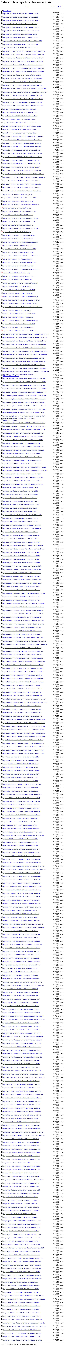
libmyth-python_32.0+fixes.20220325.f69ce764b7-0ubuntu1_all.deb (22, 1234)
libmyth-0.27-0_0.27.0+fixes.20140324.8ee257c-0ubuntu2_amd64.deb (22, 1340)
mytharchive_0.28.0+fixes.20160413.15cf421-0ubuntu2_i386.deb (21, 1125)
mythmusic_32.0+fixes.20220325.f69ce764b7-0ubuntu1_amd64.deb (22, 903)
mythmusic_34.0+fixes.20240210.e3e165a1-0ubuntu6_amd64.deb (21, 900)
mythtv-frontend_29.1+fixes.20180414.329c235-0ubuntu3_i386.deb (21, 453)
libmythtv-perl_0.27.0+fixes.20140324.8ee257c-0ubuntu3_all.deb (21, 1183)
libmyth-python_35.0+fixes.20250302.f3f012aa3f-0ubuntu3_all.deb (21, 1227)
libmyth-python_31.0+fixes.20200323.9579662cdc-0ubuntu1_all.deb (22, 1238)
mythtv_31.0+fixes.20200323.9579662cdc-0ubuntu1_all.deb (19, 262)
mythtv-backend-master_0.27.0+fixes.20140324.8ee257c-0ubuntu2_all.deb (23, 753)
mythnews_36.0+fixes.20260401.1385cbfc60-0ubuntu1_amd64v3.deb (22, 794)
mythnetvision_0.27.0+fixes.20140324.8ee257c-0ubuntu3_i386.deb (21, 873)
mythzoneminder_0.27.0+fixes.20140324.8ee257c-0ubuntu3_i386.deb (22, 95)
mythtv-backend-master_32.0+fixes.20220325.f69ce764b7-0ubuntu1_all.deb (24, 733)
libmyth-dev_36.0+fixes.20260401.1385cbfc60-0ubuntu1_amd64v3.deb (22, 1258)
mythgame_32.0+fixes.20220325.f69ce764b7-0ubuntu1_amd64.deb (21, 961)
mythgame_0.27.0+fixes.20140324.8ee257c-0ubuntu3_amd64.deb (21, 992)
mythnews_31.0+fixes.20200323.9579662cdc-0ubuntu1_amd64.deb (21, 815)
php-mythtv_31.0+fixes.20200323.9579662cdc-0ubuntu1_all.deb (21, 30)
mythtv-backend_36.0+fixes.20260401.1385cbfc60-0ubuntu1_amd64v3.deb (24, 661)
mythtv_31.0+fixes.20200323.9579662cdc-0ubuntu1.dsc (18, 266)
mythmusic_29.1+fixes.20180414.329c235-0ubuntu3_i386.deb (20, 910)
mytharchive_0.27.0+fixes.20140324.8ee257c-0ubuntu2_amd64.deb (21, 1149)
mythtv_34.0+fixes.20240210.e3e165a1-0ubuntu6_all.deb (19, 235)
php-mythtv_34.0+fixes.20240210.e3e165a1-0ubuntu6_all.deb (20, 24)
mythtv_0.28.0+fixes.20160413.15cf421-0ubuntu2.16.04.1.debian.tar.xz (22, 307)
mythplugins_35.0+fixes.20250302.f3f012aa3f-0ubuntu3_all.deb (20, 764)
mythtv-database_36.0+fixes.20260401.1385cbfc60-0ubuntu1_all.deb (22, 566)
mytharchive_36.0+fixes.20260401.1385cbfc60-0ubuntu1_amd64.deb (22, 1098)
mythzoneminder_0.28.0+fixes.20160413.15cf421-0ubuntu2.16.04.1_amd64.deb (25, 92)
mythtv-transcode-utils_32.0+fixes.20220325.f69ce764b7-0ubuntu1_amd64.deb (25, 351)
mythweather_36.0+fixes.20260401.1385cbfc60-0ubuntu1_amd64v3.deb (23, 136)
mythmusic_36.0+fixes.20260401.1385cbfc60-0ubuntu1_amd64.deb (22, 890)
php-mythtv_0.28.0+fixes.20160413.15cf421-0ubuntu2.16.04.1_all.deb (22, 41)
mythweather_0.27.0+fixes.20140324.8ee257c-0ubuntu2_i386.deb (21, 187)
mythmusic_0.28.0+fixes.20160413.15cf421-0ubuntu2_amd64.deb (21, 920)
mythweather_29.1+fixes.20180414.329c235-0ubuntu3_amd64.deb (21, 163)
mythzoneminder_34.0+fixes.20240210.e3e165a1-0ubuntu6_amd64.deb (22, 65)
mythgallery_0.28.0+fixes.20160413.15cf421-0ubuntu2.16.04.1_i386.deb (23, 1016)
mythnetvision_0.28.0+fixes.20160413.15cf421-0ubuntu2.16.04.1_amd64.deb (24, 869)
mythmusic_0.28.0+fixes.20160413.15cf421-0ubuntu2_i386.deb (20, 917)
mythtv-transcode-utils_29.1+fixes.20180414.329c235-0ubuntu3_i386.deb (23, 358)
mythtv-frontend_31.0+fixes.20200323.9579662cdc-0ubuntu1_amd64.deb (23, 450)
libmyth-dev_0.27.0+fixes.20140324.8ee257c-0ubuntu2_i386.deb (21, 1309)
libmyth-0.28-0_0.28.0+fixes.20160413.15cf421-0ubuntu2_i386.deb (21, 1316)
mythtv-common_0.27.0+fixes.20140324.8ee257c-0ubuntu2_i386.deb (22, 654)
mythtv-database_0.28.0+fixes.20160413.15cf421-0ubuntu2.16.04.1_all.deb (24, 593)
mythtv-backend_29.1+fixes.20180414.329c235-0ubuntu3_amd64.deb (22, 689)
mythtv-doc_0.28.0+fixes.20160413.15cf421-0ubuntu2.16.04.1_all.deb (22, 515)
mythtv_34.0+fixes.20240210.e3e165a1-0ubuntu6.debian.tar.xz (20, 242)
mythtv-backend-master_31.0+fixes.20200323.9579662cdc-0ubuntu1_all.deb (24, 736)
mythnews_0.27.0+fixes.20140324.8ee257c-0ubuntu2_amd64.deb (21, 849)
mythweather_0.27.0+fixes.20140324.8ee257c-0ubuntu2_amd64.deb (22, 191)
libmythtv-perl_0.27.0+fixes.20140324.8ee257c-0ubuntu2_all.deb (21, 1186)
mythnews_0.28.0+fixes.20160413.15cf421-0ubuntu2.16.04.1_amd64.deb (23, 835)
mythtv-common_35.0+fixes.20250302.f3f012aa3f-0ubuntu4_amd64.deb (23, 610)
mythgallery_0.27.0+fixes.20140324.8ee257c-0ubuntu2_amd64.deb (21, 1033)
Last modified (55, 7)
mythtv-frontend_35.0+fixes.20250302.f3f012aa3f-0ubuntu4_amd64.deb (23, 436)
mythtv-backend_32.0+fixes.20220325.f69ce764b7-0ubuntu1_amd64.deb (23, 678)
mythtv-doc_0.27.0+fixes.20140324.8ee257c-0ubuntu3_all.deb (20, 518)
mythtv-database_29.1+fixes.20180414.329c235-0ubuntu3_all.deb (21, 586)
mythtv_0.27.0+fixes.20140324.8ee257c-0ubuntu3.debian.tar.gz (20, 320)
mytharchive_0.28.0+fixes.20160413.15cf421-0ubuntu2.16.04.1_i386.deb (23, 1132)
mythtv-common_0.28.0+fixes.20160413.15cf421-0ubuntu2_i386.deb (22, 634)
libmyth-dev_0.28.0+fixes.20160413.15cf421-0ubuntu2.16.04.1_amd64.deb (24, 1299)
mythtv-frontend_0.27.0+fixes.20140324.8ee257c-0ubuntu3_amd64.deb (23, 477)
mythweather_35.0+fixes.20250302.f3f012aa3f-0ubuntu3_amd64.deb (22, 146)
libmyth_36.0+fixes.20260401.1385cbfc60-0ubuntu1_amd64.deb (21, 1193)
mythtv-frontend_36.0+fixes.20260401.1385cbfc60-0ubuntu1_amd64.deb (23, 433)
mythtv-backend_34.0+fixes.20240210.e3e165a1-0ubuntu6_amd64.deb (22, 675)
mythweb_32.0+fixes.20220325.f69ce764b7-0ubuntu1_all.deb (20, 112)
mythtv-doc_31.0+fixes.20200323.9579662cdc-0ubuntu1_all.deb (21, 504)
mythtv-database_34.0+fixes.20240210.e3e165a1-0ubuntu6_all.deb (21, 576)
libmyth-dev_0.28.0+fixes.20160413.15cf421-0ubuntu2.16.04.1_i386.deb (23, 1295)
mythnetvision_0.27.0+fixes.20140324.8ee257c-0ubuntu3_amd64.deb (22, 876)
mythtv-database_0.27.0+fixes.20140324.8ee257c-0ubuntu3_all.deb (21, 596)
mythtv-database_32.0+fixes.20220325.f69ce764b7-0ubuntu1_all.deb (22, 579)
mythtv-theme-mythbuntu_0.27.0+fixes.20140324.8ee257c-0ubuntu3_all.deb (24, 423)
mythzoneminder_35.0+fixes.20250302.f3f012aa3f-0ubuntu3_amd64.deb (23, 61)
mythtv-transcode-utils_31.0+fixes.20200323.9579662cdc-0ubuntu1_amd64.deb (25, 354)
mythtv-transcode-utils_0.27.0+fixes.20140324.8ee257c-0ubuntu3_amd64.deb (24, 382)
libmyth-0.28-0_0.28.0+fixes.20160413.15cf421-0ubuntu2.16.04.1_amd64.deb (24, 1326)
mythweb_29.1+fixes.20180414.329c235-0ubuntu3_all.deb (19, 119)
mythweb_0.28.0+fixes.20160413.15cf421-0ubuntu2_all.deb (19, 123)
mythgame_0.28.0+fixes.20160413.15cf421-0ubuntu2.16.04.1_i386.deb (22, 982)
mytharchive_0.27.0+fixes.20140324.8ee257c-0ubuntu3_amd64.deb (21, 1142)
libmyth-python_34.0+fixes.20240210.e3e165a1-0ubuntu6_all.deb (21, 1231)
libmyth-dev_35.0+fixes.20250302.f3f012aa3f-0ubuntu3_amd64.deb (22, 1268)
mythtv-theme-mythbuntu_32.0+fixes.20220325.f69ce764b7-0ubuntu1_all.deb (24, 406)
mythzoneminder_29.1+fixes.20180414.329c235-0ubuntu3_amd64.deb (22, 78)
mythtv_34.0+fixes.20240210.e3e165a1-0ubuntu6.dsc (18, 238)
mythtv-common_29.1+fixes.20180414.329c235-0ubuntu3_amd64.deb (22, 631)
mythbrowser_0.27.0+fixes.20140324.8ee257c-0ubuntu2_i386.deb (21, 1087)
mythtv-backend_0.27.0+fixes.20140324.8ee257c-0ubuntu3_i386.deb (22, 706)
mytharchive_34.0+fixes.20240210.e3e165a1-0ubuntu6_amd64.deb (21, 1108)
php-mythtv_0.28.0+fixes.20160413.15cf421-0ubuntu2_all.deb (20, 37)
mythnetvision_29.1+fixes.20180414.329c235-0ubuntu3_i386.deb (21, 852)
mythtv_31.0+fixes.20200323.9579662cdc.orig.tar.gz (17, 259)
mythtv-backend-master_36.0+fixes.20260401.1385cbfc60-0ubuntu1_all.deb (24, 719)
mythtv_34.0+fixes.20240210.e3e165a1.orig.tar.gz (17, 232)
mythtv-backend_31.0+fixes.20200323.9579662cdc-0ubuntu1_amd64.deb (23, 682)
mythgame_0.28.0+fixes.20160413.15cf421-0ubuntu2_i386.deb (20, 975)
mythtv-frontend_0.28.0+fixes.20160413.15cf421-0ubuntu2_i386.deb (22, 460)
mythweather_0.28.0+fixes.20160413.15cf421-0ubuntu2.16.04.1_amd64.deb (24, 177)
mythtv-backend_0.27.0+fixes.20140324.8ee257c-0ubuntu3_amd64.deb (22, 709)
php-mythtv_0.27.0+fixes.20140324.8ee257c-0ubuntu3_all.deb (20, 44)
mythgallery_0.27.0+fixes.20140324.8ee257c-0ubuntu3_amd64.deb (21, 1026)
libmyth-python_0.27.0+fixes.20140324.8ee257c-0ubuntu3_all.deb (21, 1251)
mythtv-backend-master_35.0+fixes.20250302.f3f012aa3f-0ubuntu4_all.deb (24, 723)
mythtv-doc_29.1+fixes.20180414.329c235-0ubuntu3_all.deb (20, 508)
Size (61, 7)
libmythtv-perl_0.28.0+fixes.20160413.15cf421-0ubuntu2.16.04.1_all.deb (23, 1180)
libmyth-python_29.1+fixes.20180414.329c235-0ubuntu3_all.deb (21, 1241)
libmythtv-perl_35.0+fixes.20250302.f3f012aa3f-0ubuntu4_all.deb (21, 1156)
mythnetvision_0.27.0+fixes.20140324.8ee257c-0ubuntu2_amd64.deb (22, 883)
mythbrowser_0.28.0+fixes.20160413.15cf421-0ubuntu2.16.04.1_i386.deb (23, 1074)
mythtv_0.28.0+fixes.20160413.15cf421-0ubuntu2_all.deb (19, 290)
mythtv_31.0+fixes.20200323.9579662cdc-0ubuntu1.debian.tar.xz (21, 269)
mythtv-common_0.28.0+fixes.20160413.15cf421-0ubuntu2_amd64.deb (23, 637)
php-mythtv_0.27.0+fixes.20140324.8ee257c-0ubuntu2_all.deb (20, 48)
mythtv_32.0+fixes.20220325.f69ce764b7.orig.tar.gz (17, 245)
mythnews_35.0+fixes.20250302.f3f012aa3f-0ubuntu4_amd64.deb (21, 801)
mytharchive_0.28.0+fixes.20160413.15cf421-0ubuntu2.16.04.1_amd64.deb (24, 1135)
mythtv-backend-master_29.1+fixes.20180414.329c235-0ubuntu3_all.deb (23, 740)
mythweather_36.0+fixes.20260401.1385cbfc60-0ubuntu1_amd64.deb (22, 140)
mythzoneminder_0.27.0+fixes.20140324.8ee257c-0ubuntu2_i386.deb (22, 102)
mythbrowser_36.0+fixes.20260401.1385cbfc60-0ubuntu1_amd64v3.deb (23, 1036)
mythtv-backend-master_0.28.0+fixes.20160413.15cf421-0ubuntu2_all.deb (23, 743)
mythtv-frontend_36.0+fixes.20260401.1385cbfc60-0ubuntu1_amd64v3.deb (24, 429)
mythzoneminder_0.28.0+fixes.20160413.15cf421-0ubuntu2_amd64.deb (23, 85)
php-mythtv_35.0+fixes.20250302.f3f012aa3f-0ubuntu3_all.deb (20, 20)
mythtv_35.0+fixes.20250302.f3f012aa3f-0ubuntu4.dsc (18, 215)
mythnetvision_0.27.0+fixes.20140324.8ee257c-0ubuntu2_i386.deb (21, 879)
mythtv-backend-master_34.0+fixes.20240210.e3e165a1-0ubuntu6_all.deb (23, 729)
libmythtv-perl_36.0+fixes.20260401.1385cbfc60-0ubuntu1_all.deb (21, 1152)
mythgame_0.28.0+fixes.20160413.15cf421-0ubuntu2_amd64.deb (21, 978)
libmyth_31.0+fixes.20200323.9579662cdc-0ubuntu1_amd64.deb (21, 1210)
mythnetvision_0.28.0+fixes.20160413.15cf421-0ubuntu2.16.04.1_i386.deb (23, 866)
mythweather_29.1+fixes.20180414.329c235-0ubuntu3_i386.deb (21, 160)
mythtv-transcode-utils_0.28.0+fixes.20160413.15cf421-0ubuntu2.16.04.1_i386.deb (26, 371)
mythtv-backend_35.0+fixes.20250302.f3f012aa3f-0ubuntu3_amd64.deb (23, 671)
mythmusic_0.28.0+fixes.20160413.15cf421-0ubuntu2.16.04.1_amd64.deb (23, 927)
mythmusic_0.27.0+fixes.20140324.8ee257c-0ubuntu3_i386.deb (20, 931)
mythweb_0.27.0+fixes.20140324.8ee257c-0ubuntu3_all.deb (19, 129)
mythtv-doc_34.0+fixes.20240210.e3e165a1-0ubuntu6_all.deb (20, 498)
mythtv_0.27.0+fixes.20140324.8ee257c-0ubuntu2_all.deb (19, 324)
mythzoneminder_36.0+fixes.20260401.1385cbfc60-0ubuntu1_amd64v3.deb (24, 51)
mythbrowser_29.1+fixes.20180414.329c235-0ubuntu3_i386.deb (21, 1060)
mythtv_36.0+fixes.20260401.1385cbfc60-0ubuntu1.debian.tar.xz (21, 204)
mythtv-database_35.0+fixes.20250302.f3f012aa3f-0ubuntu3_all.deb (22, 573)
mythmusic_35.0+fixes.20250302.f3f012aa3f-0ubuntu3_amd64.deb (21, 897)
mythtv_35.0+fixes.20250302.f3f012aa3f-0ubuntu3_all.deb (19, 221)
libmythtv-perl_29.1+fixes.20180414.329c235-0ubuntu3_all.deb (20, 1173)
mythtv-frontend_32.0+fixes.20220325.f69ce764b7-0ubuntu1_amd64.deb (23, 446)
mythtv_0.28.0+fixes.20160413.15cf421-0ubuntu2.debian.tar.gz (20, 296)
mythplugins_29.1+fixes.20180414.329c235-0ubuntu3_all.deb (20, 777)
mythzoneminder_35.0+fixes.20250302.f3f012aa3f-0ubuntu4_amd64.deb (23, 58)
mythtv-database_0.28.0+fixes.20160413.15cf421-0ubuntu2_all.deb (21, 590)
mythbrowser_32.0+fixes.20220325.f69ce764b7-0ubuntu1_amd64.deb (22, 1053)
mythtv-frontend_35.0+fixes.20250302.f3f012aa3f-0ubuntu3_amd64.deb (23, 440)
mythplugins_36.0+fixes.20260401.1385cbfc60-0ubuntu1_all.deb (21, 757)
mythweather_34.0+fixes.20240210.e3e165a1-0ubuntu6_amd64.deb (21, 150)
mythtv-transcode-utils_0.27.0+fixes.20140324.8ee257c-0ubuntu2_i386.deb (24, 385)
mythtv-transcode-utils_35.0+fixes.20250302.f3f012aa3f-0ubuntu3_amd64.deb (24, 344)
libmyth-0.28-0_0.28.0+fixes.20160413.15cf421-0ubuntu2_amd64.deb (22, 1319)
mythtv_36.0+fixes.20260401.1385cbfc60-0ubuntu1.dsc (18, 201)
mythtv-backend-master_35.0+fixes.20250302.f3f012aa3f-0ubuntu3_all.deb (24, 726)
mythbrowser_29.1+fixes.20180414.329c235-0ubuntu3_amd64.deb (21, 1064)
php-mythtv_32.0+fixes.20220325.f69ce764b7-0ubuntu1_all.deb (20, 27)
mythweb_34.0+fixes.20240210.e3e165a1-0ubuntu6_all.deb (19, 109)
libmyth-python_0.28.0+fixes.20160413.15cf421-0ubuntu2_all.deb (21, 1244)
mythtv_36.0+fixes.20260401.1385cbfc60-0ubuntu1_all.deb (19, 198)
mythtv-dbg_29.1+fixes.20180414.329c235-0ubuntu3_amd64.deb (21, 535)
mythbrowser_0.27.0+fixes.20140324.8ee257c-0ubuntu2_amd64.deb (22, 1091)
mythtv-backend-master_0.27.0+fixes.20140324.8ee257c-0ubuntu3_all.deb (23, 750)
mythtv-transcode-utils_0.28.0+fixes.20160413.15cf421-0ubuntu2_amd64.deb (24, 368)
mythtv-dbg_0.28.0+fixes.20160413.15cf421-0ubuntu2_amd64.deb (21, 542)
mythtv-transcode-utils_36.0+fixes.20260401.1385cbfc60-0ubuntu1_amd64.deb (25, 337)
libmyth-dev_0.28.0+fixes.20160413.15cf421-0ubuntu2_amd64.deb (21, 1292)
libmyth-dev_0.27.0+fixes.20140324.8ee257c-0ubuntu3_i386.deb (21, 1302)
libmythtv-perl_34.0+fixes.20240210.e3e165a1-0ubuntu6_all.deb (21, 1162)
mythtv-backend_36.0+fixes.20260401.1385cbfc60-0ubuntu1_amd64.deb (23, 665)
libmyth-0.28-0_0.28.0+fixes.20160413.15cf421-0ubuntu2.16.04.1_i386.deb (24, 1323)
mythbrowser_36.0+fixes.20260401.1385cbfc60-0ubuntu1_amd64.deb (22, 1040)
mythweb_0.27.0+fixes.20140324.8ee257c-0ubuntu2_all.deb (19, 133)
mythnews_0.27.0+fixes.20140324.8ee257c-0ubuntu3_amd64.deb (21, 842)
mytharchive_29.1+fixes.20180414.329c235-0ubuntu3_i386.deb (20, 1118)
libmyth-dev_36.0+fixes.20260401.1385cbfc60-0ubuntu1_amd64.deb (22, 1261)
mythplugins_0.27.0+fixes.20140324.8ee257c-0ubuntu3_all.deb (20, 787)
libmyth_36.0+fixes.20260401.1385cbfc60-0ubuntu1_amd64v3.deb (21, 1190)
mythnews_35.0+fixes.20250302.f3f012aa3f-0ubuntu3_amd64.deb (21, 804)
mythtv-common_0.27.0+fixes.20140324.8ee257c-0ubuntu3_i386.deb (22, 648)
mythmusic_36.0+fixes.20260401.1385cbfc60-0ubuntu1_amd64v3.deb (22, 886)
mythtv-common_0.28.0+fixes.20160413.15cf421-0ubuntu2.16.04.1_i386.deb (24, 641)
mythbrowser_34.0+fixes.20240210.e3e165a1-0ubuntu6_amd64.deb (21, 1050)
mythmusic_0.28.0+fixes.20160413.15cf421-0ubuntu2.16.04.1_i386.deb (23, 924)
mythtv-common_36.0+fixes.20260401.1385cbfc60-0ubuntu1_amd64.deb (23, 607)
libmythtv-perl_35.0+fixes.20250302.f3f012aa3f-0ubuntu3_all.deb (21, 1159)
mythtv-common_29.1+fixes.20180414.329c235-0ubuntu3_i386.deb (22, 627)
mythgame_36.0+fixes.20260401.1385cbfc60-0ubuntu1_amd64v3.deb (22, 944)
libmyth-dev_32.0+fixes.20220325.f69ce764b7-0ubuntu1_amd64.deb (22, 1275)
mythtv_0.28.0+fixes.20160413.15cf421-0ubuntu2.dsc (18, 293)
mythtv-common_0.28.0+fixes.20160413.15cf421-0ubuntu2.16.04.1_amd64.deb (25, 644)
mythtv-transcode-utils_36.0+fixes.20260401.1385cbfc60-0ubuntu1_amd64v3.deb (25, 334)
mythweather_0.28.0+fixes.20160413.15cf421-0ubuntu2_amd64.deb (22, 170)
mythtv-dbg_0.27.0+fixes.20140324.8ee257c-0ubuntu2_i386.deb (21, 559)
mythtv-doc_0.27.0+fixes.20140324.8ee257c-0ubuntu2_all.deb (20, 521)
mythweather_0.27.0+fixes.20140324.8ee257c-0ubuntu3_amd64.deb (22, 184)
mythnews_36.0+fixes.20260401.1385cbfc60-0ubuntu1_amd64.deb (21, 798)
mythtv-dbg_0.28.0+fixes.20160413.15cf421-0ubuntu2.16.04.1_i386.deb (23, 545)
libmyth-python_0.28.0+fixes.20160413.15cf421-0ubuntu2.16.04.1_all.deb (23, 1248)
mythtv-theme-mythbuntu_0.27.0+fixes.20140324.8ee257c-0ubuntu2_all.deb (24, 426)
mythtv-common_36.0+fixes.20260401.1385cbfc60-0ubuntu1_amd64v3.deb (24, 603)
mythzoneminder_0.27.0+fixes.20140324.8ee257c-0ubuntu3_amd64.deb (23, 99)
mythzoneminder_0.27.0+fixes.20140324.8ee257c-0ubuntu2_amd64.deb (23, 105)
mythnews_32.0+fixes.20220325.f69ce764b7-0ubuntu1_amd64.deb (21, 811)
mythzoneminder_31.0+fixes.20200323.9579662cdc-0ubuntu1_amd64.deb (23, 71)
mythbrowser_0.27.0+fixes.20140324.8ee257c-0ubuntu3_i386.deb (21, 1081)
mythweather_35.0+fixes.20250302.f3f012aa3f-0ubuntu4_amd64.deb (22, 143)
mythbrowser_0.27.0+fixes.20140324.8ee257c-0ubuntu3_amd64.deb (22, 1084)
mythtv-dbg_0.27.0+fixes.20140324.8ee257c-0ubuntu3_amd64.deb (21, 556)
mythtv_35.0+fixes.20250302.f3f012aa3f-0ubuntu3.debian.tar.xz (20, 228)
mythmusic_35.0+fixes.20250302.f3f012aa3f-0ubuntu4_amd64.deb (21, 893)
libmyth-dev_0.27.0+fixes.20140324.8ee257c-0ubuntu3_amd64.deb (21, 1306)
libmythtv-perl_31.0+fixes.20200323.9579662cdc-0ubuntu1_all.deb (21, 1169)
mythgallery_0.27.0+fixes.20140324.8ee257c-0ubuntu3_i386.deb (21, 1023)
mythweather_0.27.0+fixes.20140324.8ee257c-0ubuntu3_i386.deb (21, 180)
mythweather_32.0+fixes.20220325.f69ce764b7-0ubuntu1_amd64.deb (22, 153)
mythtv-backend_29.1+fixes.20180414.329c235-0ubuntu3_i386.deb (21, 685)
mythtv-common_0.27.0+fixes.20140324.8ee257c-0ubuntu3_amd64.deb (23, 651)
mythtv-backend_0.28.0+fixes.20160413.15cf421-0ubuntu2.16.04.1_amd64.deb (25, 702)
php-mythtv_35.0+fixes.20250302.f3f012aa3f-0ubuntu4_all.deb (20, 17)
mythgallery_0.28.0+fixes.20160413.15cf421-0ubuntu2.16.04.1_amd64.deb (24, 1019)
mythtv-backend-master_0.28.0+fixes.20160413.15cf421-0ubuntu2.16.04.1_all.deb (26, 747)
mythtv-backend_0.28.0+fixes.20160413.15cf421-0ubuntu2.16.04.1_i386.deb (24, 699)
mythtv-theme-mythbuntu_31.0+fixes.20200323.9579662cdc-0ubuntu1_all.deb (24, 409)
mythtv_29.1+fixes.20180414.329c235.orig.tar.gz (16, 273)
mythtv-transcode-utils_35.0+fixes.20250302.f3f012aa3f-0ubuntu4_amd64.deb (24, 341)
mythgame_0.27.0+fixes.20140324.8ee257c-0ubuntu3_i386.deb (20, 989)
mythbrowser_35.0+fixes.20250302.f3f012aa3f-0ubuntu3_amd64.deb (22, 1047)
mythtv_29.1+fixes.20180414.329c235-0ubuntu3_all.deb (18, 276)
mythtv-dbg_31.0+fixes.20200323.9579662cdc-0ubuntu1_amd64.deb (22, 528)
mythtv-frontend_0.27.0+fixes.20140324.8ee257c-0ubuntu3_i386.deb (22, 474)
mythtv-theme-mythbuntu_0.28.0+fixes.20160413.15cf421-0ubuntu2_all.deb (24, 416)
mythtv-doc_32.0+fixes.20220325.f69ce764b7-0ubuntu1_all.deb (20, 501)
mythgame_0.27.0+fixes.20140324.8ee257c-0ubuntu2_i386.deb (20, 995)
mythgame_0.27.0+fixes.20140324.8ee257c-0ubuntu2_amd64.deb (21, 999)
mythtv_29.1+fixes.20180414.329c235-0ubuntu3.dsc (17, 279)
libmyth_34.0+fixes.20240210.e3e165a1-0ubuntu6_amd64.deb (20, 1203)
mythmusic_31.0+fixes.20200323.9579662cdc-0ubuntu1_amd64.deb (22, 907)
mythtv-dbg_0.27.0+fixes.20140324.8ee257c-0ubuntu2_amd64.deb (21, 562)
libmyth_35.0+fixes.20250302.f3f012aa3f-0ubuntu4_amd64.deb (20, 1197)
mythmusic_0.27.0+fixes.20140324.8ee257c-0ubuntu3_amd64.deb (21, 934)
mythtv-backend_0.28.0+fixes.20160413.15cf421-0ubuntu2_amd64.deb (22, 695)
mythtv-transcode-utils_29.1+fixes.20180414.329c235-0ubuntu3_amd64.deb (24, 361)
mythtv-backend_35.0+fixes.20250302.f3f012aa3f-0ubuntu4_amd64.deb (23, 668)
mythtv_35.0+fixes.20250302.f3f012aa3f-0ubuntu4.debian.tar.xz (20, 218)
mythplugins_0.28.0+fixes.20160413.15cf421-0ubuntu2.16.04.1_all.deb (22, 784)
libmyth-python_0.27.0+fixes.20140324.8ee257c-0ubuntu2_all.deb (21, 1255)
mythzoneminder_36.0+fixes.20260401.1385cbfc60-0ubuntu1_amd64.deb (23, 54)
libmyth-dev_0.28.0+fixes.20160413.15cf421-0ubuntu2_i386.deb (21, 1289)
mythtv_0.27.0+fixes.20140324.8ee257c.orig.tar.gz (17, 310)
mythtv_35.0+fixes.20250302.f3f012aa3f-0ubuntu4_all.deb (19, 211)
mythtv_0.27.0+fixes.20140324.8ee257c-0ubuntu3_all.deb (19, 313)
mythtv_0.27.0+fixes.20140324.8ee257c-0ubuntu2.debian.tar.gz (20, 331)
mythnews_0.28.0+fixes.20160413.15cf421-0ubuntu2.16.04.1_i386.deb (22, 832)
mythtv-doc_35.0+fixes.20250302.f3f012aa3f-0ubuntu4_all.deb (20, 491)
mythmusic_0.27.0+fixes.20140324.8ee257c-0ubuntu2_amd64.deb (21, 941)
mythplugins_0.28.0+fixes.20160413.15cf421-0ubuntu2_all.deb (20, 781)
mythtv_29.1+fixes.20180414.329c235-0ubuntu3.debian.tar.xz (20, 283)
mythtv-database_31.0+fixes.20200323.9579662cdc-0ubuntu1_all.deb (22, 583)
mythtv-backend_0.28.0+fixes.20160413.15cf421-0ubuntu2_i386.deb (22, 692)
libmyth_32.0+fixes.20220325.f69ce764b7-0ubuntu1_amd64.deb (21, 1207)
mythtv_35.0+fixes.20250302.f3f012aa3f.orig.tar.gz (17, 208)
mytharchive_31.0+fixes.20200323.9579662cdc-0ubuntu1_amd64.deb (22, 1115)
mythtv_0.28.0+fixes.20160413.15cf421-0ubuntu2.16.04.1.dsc (20, 303)
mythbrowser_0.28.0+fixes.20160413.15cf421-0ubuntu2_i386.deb (21, 1067)
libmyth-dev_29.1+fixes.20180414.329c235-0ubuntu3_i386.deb (20, 1282)
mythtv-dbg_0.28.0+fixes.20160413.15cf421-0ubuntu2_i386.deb (21, 539)
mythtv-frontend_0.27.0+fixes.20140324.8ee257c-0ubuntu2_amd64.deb (23, 484)
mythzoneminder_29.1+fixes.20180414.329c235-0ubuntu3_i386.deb (22, 75)
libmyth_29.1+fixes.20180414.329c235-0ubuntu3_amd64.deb (20, 1217)
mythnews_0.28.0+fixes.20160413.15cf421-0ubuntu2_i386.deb (20, 825)
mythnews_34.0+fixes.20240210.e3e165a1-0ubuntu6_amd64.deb (21, 808)
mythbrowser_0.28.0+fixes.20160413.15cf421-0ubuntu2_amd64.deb (22, 1070)
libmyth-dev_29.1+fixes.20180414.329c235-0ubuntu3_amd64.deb (21, 1285)
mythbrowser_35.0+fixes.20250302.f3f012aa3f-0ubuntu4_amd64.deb (22, 1043)
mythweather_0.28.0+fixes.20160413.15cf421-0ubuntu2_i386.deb (21, 167)
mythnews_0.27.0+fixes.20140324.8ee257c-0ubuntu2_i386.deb (20, 845)
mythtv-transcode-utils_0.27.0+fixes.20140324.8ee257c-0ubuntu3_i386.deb (24, 378)
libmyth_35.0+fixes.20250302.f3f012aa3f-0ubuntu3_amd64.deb (20, 1200)
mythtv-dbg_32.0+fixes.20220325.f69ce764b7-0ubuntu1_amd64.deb (22, 525)
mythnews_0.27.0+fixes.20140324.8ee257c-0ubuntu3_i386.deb (20, 839)
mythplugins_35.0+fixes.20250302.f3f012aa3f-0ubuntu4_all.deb (20, 760)
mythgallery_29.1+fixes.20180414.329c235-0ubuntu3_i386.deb (20, 1002)
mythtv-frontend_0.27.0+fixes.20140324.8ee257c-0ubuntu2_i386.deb (22, 481)
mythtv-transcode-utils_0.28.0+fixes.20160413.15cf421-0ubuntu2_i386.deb (24, 365)
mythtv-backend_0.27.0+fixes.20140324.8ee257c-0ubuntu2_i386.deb (22, 712)
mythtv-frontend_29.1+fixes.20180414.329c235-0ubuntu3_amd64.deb (22, 457)
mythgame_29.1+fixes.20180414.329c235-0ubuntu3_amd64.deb (20, 972)
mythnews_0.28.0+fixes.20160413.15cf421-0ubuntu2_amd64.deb (21, 828)
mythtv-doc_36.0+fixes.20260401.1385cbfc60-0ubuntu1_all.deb (20, 487)
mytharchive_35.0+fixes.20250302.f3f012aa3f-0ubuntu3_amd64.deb (22, 1105)
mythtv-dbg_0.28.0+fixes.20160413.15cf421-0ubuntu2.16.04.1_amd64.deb (23, 549)
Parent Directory (7, 11)
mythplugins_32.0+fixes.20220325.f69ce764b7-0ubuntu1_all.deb (21, 770)
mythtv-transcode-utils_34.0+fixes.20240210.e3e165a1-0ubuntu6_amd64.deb (24, 348)
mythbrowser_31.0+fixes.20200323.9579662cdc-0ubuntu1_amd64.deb (22, 1057)
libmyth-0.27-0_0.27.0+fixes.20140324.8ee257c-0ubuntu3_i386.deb (22, 1330)
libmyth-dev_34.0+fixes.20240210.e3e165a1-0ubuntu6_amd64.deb (21, 1272)
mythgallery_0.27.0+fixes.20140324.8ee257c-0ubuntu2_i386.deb (21, 1030)
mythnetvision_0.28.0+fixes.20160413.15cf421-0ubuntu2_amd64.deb (22, 862)
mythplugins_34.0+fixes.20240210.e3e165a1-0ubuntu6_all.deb (20, 767)
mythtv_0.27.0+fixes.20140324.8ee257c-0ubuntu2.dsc (18, 327)
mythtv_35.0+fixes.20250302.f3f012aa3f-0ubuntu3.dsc (18, 225)
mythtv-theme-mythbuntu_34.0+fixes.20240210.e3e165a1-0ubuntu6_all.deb (24, 402)
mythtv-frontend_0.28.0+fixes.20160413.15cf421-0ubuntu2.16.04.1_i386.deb (24, 467)
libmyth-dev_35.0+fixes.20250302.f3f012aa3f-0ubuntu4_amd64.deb (22, 1265)
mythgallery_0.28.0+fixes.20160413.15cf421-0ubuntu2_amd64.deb (21, 1012)
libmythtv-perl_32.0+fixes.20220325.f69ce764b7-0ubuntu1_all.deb (21, 1166)
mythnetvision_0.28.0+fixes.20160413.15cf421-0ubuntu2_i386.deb (21, 859)
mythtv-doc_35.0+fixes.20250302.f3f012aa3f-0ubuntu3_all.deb (20, 494)
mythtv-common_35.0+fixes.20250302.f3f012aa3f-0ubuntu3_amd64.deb (23, 614)
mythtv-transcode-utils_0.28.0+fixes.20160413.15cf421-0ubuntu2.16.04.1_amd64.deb (18, 375)
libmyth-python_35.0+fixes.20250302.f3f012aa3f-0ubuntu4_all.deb (21, 1224)
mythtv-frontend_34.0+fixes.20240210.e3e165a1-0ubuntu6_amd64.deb (22, 443)
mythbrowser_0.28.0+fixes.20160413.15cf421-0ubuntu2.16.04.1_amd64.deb (24, 1077)
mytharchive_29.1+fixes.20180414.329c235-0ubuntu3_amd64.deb (21, 1122)
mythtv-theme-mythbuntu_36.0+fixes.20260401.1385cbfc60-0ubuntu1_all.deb (24, 392)
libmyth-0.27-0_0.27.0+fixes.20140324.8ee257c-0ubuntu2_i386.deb (22, 1336)
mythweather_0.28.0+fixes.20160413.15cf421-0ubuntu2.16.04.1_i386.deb (23, 174)
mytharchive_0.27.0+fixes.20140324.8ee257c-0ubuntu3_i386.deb (21, 1139)
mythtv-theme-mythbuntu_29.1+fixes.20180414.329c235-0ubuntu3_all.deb (23, 412)
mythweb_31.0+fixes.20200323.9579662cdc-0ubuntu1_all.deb (20, 116)
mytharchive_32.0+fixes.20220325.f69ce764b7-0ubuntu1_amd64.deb (22, 1111)
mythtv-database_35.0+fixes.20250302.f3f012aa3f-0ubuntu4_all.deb (22, 569)
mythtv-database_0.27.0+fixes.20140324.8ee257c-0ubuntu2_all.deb (21, 600)
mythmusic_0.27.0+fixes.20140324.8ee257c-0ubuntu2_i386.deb (20, 937)
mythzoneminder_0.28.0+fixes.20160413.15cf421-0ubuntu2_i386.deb (22, 82)
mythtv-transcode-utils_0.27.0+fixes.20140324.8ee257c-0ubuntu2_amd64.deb (24, 388)
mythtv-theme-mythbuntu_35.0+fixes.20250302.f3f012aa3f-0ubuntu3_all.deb (24, 399)
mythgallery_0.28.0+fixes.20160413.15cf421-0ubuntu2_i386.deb (21, 1009)
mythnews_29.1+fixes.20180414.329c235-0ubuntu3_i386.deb (20, 818)
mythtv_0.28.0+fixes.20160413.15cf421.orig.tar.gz (17, 286)
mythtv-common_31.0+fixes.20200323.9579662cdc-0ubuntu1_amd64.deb (23, 624)
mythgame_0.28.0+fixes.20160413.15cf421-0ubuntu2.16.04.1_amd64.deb (23, 985)
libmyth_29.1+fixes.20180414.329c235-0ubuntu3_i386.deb (19, 1214)
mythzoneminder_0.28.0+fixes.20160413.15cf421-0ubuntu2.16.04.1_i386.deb (24, 88)
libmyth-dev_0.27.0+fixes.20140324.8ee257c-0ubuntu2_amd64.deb (21, 1313)
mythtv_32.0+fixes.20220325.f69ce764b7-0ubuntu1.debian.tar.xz (21, 255)
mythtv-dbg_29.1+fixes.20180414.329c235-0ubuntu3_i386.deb (20, 532)
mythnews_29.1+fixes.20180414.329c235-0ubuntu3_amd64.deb (20, 822)
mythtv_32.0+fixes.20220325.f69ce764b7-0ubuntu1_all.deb (19, 249)
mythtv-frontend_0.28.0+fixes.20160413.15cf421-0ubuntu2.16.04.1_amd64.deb (25, 470)
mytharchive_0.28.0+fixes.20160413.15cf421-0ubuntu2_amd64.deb (21, 1128)
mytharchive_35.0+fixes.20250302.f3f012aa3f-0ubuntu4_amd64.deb (22, 1101)
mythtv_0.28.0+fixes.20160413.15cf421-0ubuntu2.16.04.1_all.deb (21, 300)
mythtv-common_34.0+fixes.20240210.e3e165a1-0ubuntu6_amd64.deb (22, 617)
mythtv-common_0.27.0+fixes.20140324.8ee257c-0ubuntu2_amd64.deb (23, 658)
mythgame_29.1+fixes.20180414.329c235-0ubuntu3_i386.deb (20, 968)
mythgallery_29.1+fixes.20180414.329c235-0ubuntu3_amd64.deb (21, 1006)
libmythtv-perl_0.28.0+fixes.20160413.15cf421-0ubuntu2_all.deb (21, 1176)
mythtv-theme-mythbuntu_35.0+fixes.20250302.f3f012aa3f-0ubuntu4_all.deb (24, 395)
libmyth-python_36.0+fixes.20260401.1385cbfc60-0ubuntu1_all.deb (22, 1220)
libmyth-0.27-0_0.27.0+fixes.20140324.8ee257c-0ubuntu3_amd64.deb (22, 1333)
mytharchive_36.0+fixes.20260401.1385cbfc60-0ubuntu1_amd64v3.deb (23, 1094)
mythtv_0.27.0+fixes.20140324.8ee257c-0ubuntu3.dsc (18, 317)
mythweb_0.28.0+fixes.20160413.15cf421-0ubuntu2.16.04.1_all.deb (22, 126)
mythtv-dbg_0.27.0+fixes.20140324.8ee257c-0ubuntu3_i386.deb (21, 552)
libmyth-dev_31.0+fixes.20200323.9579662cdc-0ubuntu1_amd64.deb (22, 1278)
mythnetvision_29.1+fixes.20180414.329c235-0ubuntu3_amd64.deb (22, 856)
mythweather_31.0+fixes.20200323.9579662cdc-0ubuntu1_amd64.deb (22, 157)
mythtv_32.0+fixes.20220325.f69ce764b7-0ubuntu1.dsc (18, 252)
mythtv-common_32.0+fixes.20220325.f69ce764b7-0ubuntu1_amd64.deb (23, 620)
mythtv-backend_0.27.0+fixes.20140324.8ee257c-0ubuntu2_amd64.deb (22, 716)
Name (26, 7)
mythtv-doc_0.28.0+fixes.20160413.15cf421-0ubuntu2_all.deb (20, 511)
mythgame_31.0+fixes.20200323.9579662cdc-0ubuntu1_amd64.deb (21, 965)
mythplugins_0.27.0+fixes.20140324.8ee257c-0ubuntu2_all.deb (20, 791)
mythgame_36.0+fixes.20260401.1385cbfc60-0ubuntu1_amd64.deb (21, 948)
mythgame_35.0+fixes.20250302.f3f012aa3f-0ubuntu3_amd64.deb (21, 954)
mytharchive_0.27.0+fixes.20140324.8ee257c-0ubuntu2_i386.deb (21, 1145)
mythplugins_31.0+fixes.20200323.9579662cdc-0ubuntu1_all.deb (21, 774)
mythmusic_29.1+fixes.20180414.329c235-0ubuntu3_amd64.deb (21, 914)
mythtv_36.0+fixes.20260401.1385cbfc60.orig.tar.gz (17, 194)
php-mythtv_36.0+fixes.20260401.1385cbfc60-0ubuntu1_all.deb (20, 13)
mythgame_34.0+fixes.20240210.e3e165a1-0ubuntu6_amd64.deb (21, 958)
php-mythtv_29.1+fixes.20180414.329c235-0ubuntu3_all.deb (20, 34)
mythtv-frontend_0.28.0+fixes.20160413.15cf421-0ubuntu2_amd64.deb (22, 463)
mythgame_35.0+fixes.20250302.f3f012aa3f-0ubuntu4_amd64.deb (21, 951)
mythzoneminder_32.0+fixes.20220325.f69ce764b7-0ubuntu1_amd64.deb (23, 68)
